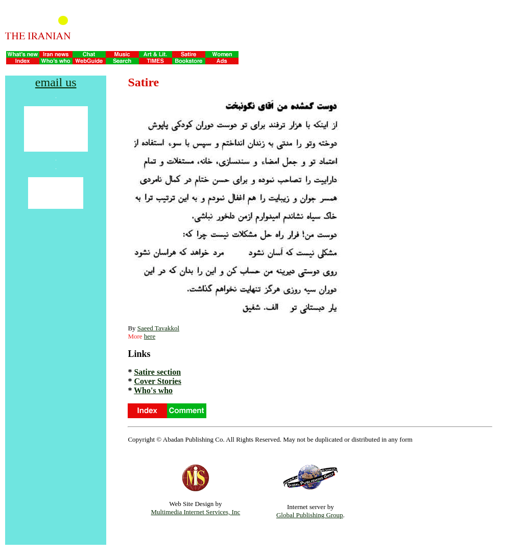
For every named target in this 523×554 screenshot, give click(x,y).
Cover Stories (157, 381)
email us (56, 82)
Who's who (153, 390)
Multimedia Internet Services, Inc (196, 512)
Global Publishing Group (309, 515)
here (149, 336)
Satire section (157, 372)
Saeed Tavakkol (158, 328)
